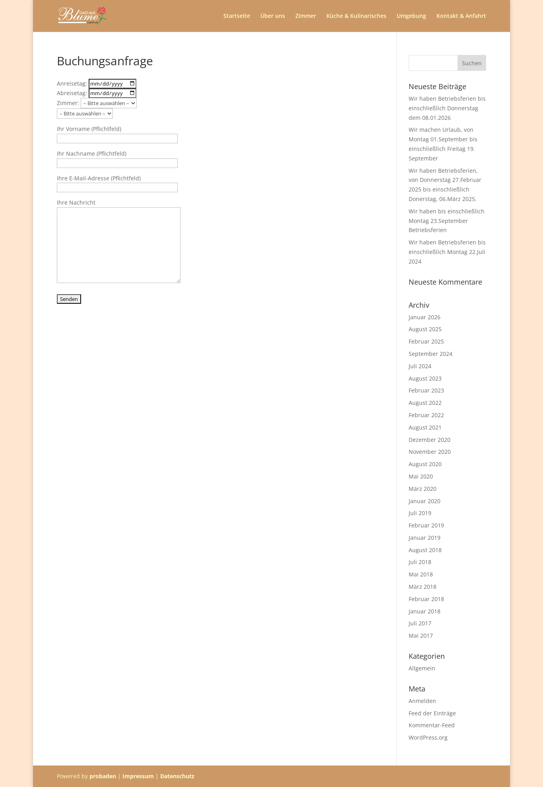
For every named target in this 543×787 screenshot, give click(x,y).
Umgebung (411, 16)
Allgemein (422, 668)
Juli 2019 (420, 513)
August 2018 (425, 550)
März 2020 (422, 488)
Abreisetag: (96, 93)
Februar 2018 (426, 599)
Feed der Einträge (432, 713)
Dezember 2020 (429, 439)
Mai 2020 (421, 476)
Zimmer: (97, 103)
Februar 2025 (426, 341)
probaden (102, 776)
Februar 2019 (426, 525)
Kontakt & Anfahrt (461, 16)
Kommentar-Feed (432, 725)
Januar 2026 (424, 317)
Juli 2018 (420, 562)
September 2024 (430, 353)
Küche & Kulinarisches (356, 16)
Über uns (272, 16)
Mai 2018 (421, 574)
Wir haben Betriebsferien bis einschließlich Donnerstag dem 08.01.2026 (447, 108)
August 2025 (425, 329)
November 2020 (430, 451)
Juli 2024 (420, 366)
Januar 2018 (424, 611)
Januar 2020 (424, 501)
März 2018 (422, 586)
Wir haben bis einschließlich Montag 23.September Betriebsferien (447, 220)
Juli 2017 (420, 623)
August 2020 (425, 464)
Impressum (138, 776)
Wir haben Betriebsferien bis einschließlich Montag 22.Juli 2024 (447, 251)
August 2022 (425, 402)
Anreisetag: (96, 83)
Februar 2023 (426, 390)
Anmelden (422, 701)
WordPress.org (428, 737)
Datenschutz (177, 776)
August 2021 (425, 427)
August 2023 (425, 378)
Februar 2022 (426, 415)
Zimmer (305, 16)
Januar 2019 (424, 537)
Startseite (236, 16)
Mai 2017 (421, 635)
